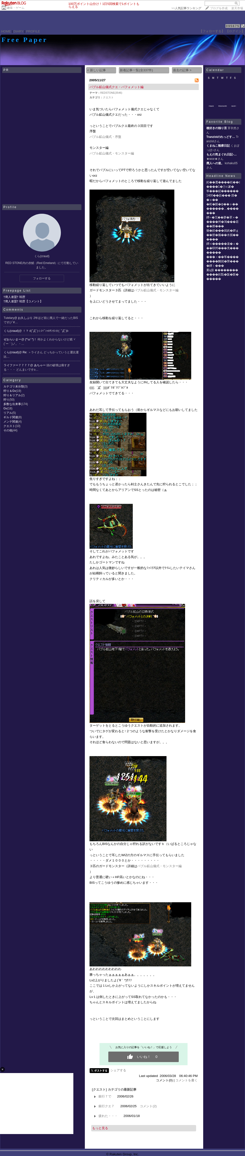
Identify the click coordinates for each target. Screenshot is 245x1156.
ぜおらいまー (12, 339)
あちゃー (40, 365)
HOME (6, 31)
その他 (7, 430)
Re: (25, 352)
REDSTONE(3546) (111, 92)
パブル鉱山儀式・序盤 (105, 137)
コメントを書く (186, 1080)
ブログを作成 (219, 8)
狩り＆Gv (9, 391)
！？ (26, 331)
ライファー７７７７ (17, 365)
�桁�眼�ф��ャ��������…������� (222, 209)
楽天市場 (237, 8)
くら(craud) (11, 331)
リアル (7, 413)
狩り (6, 399)
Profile (10, 207)
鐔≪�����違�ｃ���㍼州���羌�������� (222, 248)
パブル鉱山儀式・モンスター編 (111, 153)
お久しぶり (25, 318)
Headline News (221, 176)
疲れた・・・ (108, 1116)
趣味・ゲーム (15, 8)
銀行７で (105, 1096)
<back (211, 106)
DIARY (18, 31)
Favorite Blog (219, 121)
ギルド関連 (10, 417)
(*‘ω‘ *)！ (31, 339)
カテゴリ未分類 (13, 386)
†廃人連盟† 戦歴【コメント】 (23, 301)
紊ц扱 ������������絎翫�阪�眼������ (222, 274)
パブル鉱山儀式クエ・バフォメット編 (116, 87)
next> (233, 106)
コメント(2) (148, 1106)
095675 (232, 26)
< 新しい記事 (96, 70)
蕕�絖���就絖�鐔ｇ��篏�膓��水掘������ (222, 235)
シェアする (118, 1070)
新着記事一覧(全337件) (136, 70)
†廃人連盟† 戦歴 (14, 297)
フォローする (42, 278)
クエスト (9, 426)
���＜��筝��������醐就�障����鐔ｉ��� (222, 261)
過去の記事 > (182, 70)
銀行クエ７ (106, 1106)
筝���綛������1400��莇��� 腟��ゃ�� (222, 195)
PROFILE (33, 31)
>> (186, 8)
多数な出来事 (12, 404)
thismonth (222, 106)
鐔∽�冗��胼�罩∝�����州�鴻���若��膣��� (222, 222)
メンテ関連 (10, 421)
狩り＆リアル (12, 395)
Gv (5, 408)
